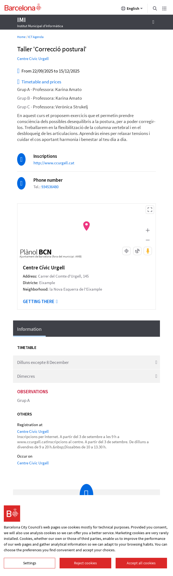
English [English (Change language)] (132, 9)
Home (21, 37)
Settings (29, 563)
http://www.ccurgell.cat (53, 162)
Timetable (26, 347)
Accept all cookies (141, 563)
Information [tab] (29, 329)
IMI (21, 20)
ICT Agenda (36, 37)
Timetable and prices (39, 82)
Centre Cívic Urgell (33, 58)
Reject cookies (85, 563)
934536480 (49, 186)
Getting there (40, 301)
